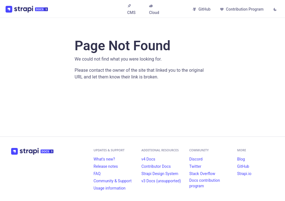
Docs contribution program (204, 183)
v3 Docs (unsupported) (161, 181)
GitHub (201, 9)
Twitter (195, 166)
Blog (241, 159)
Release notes (106, 166)
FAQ (97, 173)
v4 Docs (148, 159)
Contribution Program (242, 9)
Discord (196, 159)
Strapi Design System (159, 173)
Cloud (154, 9)
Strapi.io (244, 173)
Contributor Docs (156, 166)
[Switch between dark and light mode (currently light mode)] (275, 9)
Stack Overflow (202, 173)
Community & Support (113, 181)
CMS (131, 9)
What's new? (104, 159)
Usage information (110, 188)
